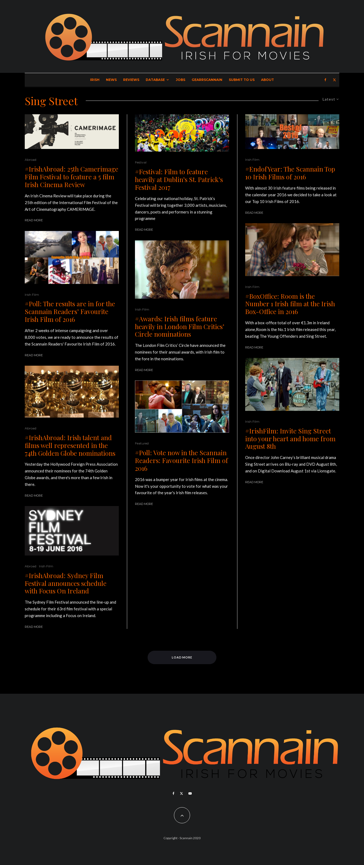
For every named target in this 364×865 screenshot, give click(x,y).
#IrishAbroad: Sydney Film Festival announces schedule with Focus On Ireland (65, 583)
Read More (34, 220)
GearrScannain (207, 80)
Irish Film (32, 295)
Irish (94, 80)
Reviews (131, 80)
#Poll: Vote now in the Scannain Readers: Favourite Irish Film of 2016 (181, 460)
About (267, 80)
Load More (182, 657)
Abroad (30, 160)
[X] (334, 80)
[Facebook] (325, 80)
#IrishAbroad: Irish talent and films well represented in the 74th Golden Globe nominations (70, 445)
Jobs (180, 80)
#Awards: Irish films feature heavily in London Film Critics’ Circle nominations (179, 326)
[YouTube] (190, 793)
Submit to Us (242, 80)
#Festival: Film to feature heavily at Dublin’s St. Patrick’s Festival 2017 (179, 179)
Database (155, 80)
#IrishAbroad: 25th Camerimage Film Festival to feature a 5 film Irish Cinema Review (71, 176)
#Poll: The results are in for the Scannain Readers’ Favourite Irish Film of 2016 (70, 311)
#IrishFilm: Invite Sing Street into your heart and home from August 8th (290, 438)
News (111, 80)
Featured (142, 443)
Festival (141, 162)
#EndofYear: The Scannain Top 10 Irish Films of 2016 (290, 173)
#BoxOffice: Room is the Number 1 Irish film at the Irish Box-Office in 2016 (290, 303)
